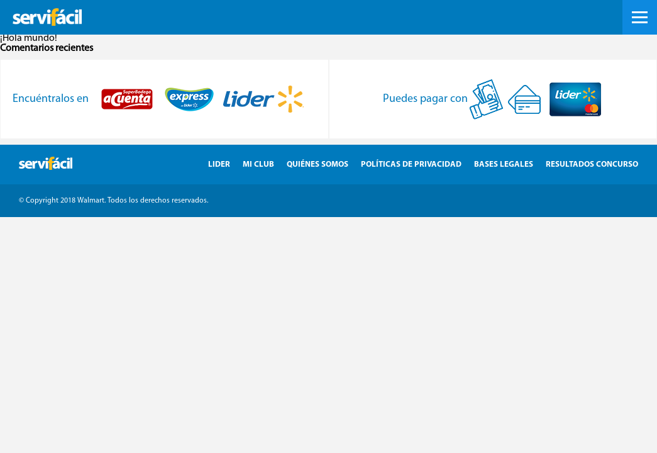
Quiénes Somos (317, 164)
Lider (219, 164)
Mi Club (258, 164)
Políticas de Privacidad (411, 164)
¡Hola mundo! (28, 38)
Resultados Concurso (592, 164)
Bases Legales (503, 164)
